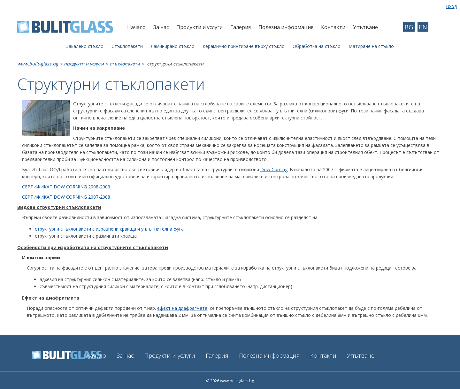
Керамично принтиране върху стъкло (244, 46)
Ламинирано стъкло (173, 46)
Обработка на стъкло (317, 46)
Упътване (365, 27)
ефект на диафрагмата (182, 308)
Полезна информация (285, 27)
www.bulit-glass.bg (37, 64)
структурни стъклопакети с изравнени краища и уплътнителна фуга (109, 229)
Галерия (240, 27)
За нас (161, 27)
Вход (451, 6)
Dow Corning (274, 169)
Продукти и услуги (199, 27)
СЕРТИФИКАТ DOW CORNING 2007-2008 (66, 197)
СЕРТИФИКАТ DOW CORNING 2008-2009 (66, 187)
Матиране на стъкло (371, 46)
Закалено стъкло (84, 46)
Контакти (333, 27)
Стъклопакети (127, 46)
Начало (136, 27)
